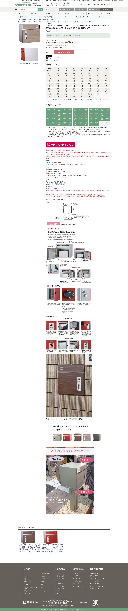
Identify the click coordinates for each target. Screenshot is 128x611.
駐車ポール (23, 17)
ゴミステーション (32, 13)
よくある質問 (98, 4)
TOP (19, 19)
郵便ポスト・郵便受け (27, 19)
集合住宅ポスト (79, 13)
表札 (64, 17)
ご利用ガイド (108, 4)
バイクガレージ (58, 13)
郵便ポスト (68, 13)
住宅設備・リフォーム (82, 17)
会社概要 (91, 4)
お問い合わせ (81, 9)
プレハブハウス (102, 17)
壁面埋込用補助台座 (68, 190)
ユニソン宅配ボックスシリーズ (51, 22)
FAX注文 (84, 4)
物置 (19, 13)
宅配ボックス (91, 13)
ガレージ (46, 13)
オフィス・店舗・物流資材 (44, 17)
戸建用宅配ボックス (48, 19)
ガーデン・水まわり (104, 13)
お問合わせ (83, 602)
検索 (40, 9)
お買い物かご (107, 9)
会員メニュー (93, 9)
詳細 (46, 9)
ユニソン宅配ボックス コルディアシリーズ (71, 22)
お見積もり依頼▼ (66, 9)
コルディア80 (87, 22)
